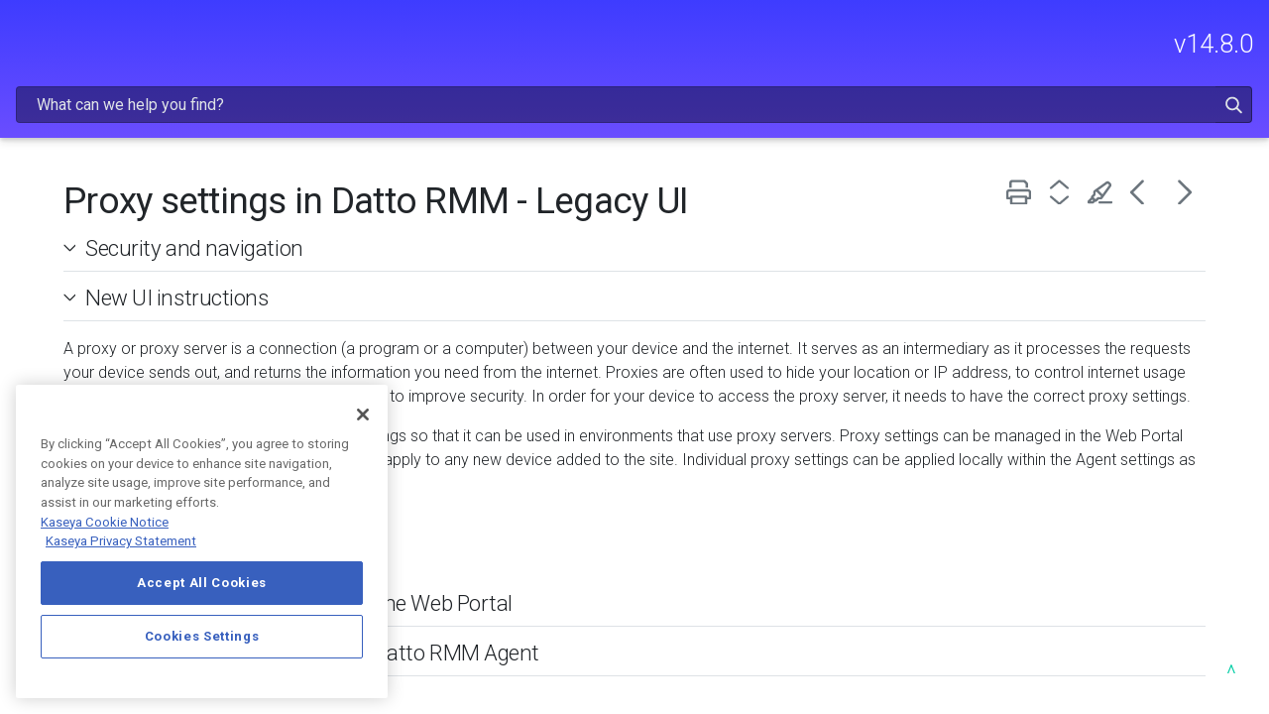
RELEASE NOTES (135, 127)
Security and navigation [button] (440, 196)
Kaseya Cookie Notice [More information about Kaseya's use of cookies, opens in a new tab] (105, 522)
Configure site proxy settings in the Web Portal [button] (544, 575)
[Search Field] (908, 43)
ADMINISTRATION (135, 274)
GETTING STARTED (135, 231)
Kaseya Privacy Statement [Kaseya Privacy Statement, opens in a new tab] (121, 541)
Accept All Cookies (202, 582)
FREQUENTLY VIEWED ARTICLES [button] (135, 179)
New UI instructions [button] (422, 246)
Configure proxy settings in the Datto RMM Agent (566, 625)
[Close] (363, 414)
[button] (1183, 43)
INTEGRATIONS (135, 357)
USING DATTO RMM (135, 315)
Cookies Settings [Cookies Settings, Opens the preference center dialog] (202, 636)
